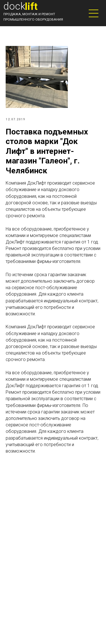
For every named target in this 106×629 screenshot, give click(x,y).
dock (14, 6)
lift (31, 6)
